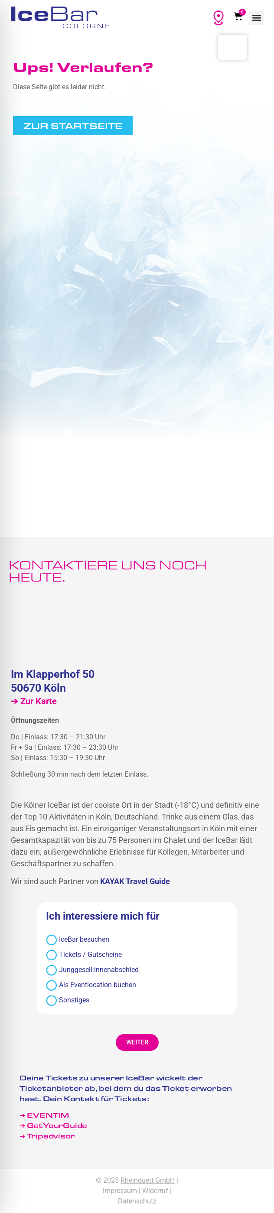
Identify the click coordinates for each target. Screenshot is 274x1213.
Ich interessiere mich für (103, 916)
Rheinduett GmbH (148, 1180)
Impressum (120, 1191)
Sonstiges (67, 1000)
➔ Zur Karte (34, 701)
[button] (256, 18)
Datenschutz (137, 1201)
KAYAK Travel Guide (135, 881)
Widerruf (155, 1191)
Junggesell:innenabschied (92, 970)
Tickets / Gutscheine (84, 955)
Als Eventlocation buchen (91, 985)
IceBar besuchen (77, 939)
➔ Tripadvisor (48, 1135)
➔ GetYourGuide (53, 1125)
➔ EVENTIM (44, 1114)
